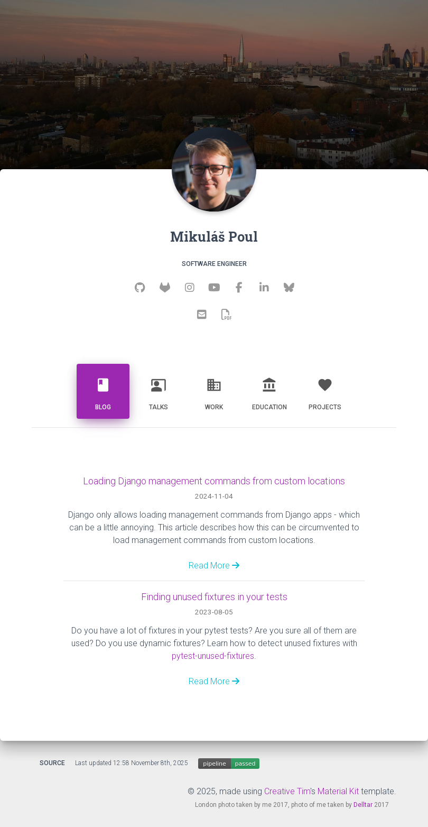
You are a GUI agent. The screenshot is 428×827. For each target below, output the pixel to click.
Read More (214, 565)
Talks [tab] (158, 390)
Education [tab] (269, 390)
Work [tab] (214, 390)
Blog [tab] (103, 390)
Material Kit (338, 791)
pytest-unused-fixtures (213, 656)
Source (52, 763)
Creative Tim (287, 791)
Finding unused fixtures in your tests (214, 596)
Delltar (363, 804)
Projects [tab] (324, 390)
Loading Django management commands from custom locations (214, 480)
